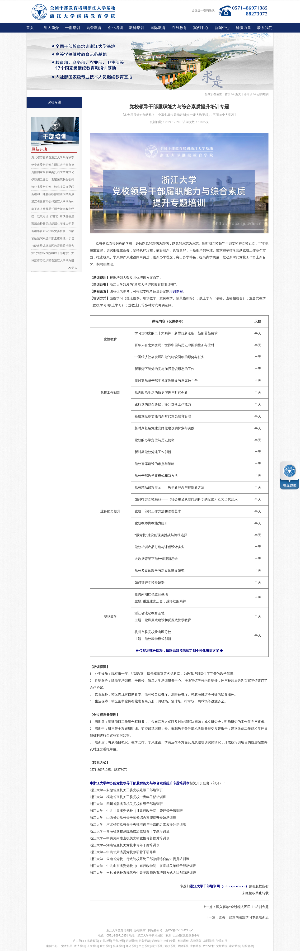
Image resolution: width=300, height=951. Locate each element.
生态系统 (144, 946)
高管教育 (94, 28)
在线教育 (179, 28)
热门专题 (170, 940)
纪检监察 (247, 946)
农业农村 (209, 946)
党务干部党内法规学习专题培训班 (244, 917)
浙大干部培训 (243, 94)
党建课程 (131, 940)
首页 (30, 28)
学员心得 (221, 940)
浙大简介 (51, 28)
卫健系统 (183, 946)
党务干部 (144, 940)
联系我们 (264, 28)
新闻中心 (222, 28)
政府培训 (263, 94)
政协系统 (105, 946)
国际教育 (158, 28)
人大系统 (92, 946)
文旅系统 (221, 946)
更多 (74, 268)
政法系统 (79, 946)
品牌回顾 (196, 940)
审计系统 (234, 946)
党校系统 (170, 946)
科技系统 (157, 946)
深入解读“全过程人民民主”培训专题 (242, 907)
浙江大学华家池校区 (150, 935)
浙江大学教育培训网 (119, 930)
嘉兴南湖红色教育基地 (151, 594)
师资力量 (243, 28)
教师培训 (136, 28)
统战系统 (118, 946)
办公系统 (131, 946)
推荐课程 (183, 940)
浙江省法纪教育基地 (149, 613)
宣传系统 (196, 946)
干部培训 (72, 28)
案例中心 (200, 28)
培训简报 (209, 940)
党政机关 (157, 940)
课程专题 (54, 102)
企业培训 (115, 28)
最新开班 (39, 149)
